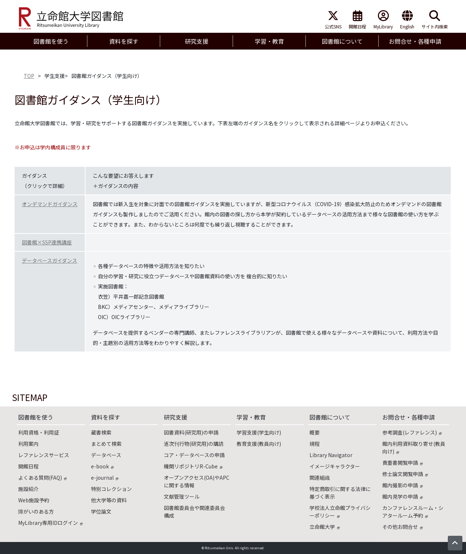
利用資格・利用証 (38, 432)
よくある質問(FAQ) (42, 477)
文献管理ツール (182, 496)
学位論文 (101, 511)
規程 (314, 443)
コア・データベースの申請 (194, 455)
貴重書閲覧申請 (402, 462)
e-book (102, 466)
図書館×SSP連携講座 (47, 242)
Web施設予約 (33, 500)
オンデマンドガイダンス (50, 204)
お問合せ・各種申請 (408, 417)
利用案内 (28, 443)
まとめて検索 (106, 443)
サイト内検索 (435, 20)
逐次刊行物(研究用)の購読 (194, 443)
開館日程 (357, 20)
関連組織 (319, 477)
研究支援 (175, 417)
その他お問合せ (402, 526)
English (407, 20)
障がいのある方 (36, 511)
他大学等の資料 (109, 500)
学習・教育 (251, 417)
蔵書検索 (101, 432)
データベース (106, 455)
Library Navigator (330, 455)
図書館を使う (35, 417)
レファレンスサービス (43, 455)
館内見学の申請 (402, 496)
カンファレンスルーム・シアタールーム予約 (412, 511)
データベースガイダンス (49, 260)
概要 (314, 432)
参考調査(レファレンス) (412, 432)
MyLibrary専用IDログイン (50, 522)
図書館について (329, 417)
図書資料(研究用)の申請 (191, 432)
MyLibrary (383, 20)
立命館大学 (324, 526)
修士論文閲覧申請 (405, 474)
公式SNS (333, 20)
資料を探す (105, 417)
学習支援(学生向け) (259, 432)
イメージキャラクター (334, 466)
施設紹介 (28, 488)
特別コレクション (111, 488)
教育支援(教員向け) (259, 443)
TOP (29, 75)
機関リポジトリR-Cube (193, 466)
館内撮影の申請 (402, 485)
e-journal (104, 477)
